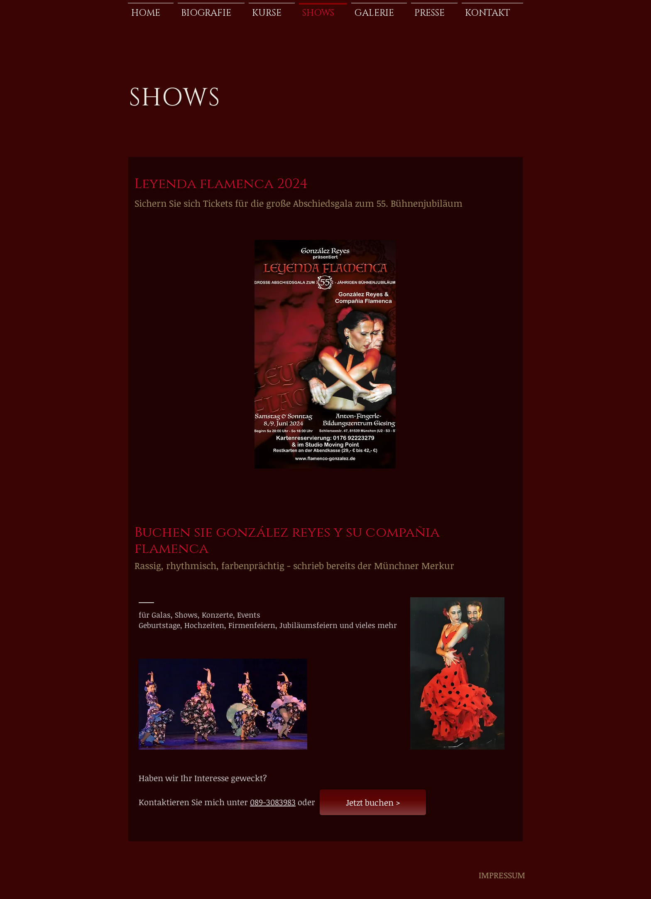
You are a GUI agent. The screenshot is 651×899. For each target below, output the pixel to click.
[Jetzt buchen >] (373, 802)
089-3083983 (273, 802)
